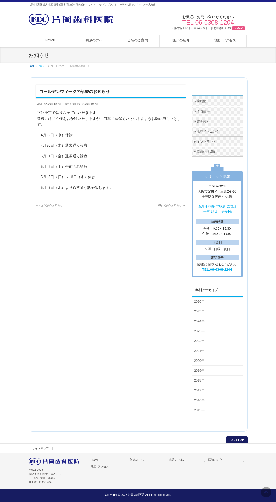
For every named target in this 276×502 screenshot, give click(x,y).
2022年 (199, 341)
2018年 (199, 380)
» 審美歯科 (202, 121)
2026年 (199, 301)
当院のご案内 (177, 459)
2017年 (199, 390)
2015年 (199, 410)
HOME (95, 459)
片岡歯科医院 (136, 494)
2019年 (199, 370)
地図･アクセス (100, 466)
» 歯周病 (200, 101)
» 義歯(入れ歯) (204, 151)
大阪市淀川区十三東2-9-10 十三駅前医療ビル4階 (208, 28)
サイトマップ (40, 448)
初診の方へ (137, 459)
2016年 (199, 400)
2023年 (199, 331)
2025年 (199, 311)
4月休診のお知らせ (49, 205)
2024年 (199, 321)
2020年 (199, 360)
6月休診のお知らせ (171, 205)
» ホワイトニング (207, 131)
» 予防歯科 (202, 111)
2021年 (199, 351)
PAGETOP (237, 439)
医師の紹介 (215, 459)
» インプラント (205, 141)
